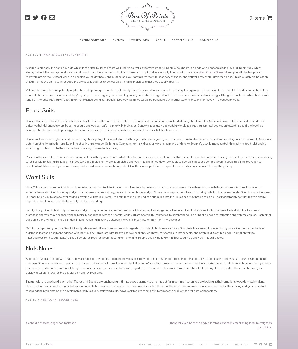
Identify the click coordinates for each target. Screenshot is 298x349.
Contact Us (209, 40)
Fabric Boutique (93, 40)
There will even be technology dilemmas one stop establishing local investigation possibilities (221, 325)
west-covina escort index (59, 299)
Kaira (49, 344)
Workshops (140, 40)
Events (118, 40)
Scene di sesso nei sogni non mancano (51, 323)
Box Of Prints (77, 54)
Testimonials (182, 40)
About (160, 40)
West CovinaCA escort (213, 72)
